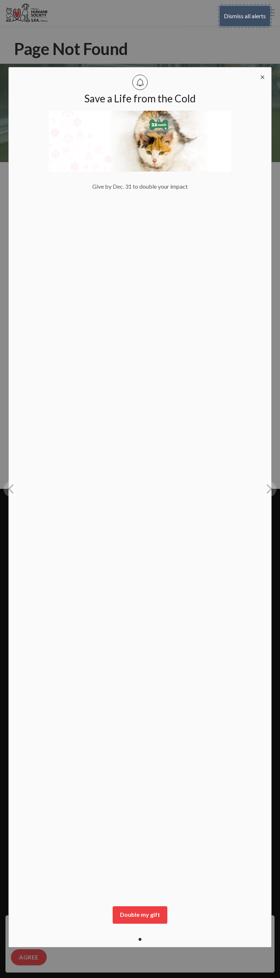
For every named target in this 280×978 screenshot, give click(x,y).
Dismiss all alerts (245, 15)
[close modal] (262, 76)
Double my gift (140, 914)
